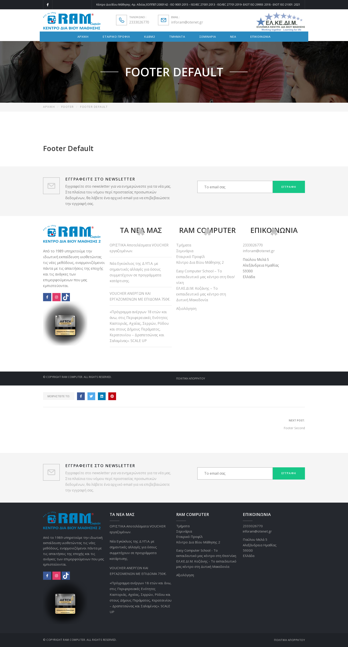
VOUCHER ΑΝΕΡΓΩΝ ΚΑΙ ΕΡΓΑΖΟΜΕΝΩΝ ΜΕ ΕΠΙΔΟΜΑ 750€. (140, 296)
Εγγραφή (288, 187)
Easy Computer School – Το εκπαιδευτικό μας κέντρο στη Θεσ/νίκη (205, 277)
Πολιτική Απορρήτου (190, 378)
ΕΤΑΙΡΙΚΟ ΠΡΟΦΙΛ (116, 37)
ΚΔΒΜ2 (149, 37)
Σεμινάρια (184, 250)
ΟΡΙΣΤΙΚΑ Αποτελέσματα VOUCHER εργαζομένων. (139, 248)
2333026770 (139, 22)
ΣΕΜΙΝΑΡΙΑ (207, 37)
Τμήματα (183, 245)
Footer (67, 107)
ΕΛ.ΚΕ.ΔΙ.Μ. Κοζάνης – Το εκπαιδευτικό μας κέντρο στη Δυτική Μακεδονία (201, 294)
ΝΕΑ (233, 37)
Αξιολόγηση (186, 308)
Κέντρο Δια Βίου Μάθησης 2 (200, 262)
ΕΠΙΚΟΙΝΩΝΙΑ (260, 37)
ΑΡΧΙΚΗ (83, 37)
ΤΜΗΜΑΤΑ (177, 37)
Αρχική (49, 107)
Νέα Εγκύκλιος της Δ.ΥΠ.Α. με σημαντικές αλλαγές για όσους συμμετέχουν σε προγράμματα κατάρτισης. (135, 272)
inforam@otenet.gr (187, 22)
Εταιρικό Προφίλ (190, 256)
